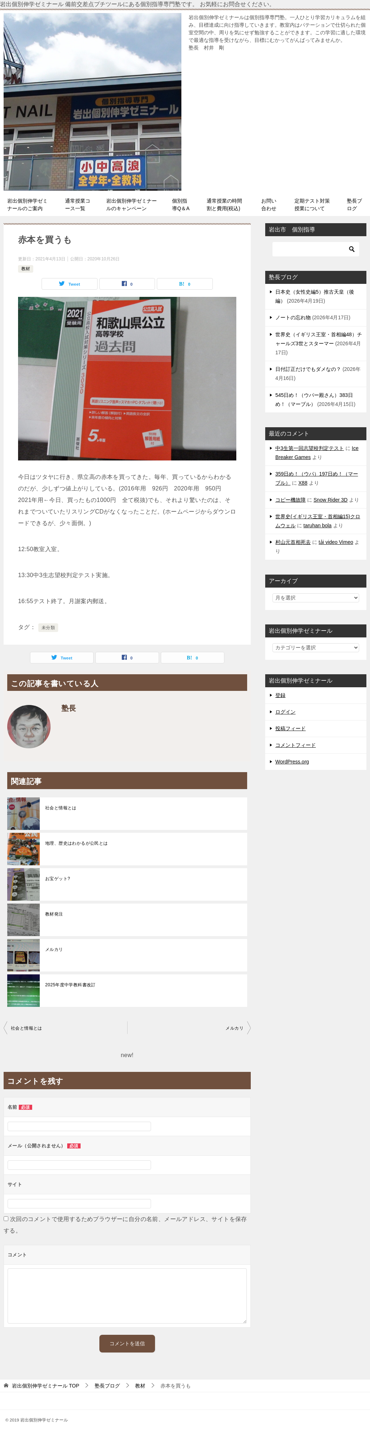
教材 (25, 268)
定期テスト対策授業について (312, 204)
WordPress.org (292, 762)
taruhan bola (318, 525)
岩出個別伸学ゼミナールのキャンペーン (131, 204)
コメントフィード (295, 745)
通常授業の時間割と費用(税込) (224, 204)
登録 (280, 695)
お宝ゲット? (57, 878)
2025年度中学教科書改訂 (70, 984)
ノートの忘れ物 (293, 317)
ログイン (285, 712)
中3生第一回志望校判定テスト (309, 448)
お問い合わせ (268, 204)
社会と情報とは (61, 807)
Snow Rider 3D (331, 500)
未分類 (48, 627)
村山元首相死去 (293, 542)
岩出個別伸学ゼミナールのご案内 (27, 204)
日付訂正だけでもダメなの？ (308, 369)
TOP (45, 1386)
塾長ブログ (354, 204)
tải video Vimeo (336, 542)
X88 (302, 483)
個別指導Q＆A (180, 204)
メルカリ (54, 949)
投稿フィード (290, 728)
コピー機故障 (290, 500)
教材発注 (54, 914)
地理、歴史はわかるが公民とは (76, 843)
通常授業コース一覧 (77, 204)
